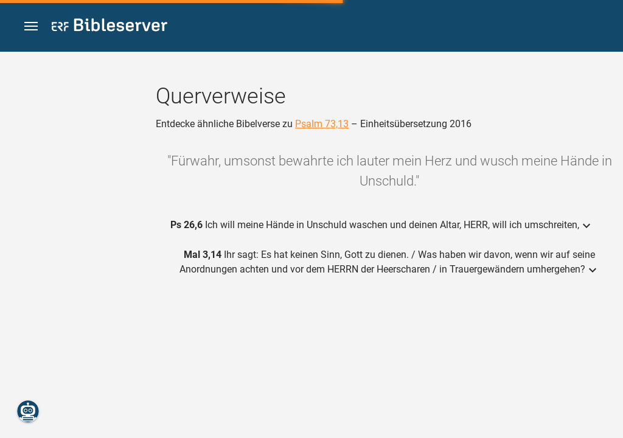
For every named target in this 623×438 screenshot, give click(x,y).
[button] (31, 26)
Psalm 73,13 (322, 124)
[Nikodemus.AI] (28, 411)
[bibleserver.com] (109, 27)
